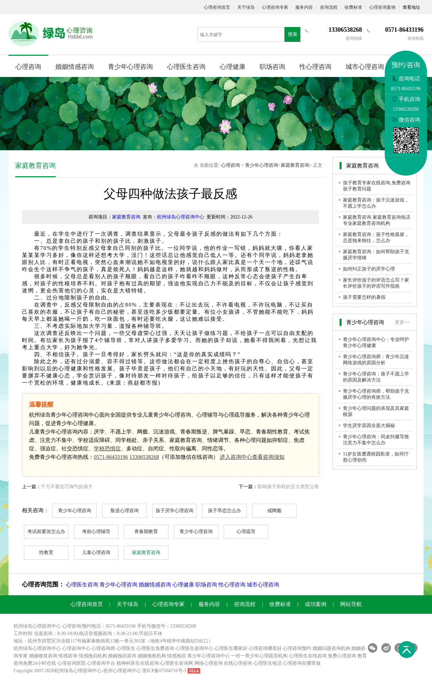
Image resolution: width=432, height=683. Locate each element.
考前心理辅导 (96, 531)
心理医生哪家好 (230, 648)
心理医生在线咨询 (308, 655)
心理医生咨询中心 (194, 648)
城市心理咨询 (365, 66)
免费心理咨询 (342, 655)
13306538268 (144, 457)
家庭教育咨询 (295, 165)
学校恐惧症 (107, 448)
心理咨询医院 (71, 663)
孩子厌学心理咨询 (174, 510)
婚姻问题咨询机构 (331, 648)
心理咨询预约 (297, 648)
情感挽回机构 (93, 655)
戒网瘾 (274, 510)
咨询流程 (329, 7)
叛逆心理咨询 (124, 510)
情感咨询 (67, 655)
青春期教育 (146, 531)
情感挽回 (176, 655)
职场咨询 (272, 66)
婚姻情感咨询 (74, 66)
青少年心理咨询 (130, 66)
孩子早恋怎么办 (224, 510)
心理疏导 (246, 531)
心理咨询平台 (101, 663)
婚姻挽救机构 (152, 655)
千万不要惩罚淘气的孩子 (67, 486)
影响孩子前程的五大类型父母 (288, 486)
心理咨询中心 (76, 648)
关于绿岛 (246, 7)
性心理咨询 (315, 66)
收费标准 (353, 7)
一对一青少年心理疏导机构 (259, 655)
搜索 (292, 34)
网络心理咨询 (208, 663)
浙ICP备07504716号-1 (164, 670)
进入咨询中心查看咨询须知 (252, 457)
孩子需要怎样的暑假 (364, 297)
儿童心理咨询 (96, 552)
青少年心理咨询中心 (208, 655)
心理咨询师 (103, 648)
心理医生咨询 (186, 66)
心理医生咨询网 (176, 663)
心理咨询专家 (275, 7)
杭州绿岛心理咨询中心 (180, 216)
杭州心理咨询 (117, 670)
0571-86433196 (111, 457)
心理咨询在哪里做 (302, 663)
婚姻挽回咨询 (122, 655)
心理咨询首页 (217, 7)
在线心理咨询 (238, 663)
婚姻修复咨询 (43, 655)
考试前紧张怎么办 (46, 531)
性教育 (46, 552)
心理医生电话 (267, 663)
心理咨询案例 (382, 7)
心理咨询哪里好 (265, 648)
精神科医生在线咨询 (137, 663)
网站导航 (351, 604)
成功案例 (315, 604)
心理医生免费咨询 (155, 648)
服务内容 (304, 7)
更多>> (402, 322)
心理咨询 (28, 66)
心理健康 (232, 66)
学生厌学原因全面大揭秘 (369, 425)
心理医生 (125, 648)
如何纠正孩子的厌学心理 (369, 268)
